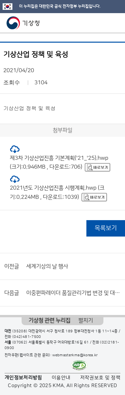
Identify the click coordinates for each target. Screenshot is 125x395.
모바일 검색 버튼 (103, 23)
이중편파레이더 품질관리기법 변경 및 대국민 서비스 (74, 293)
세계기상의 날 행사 (47, 266)
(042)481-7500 (26, 337)
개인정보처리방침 (23, 378)
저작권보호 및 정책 (100, 378)
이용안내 (61, 378)
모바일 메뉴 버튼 (114, 23)
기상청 (23, 23)
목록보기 (106, 228)
